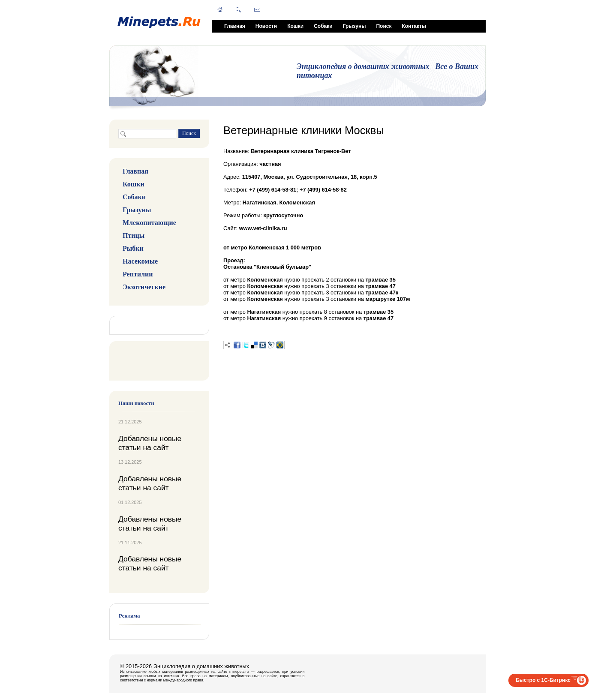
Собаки (323, 26)
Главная (234, 26)
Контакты (414, 26)
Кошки (295, 26)
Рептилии (138, 274)
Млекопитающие (149, 222)
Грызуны (354, 26)
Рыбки (133, 248)
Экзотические (144, 287)
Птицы (133, 235)
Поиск (383, 26)
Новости (266, 26)
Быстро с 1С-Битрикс (543, 680)
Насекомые (140, 261)
